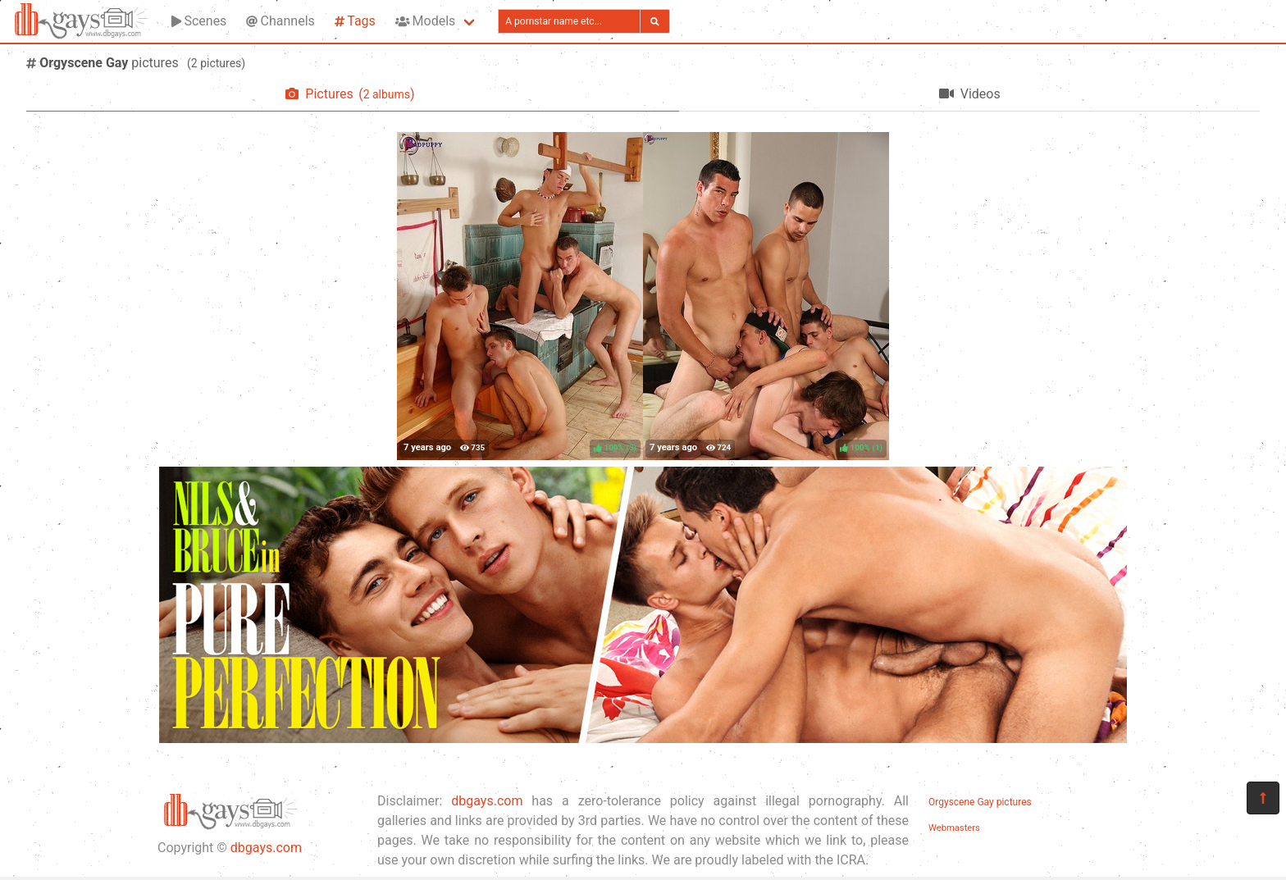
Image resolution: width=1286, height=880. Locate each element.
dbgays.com (266, 847)
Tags (355, 21)
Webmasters (954, 828)
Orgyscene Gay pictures (980, 802)
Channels (280, 21)
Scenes (198, 21)
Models (425, 21)
